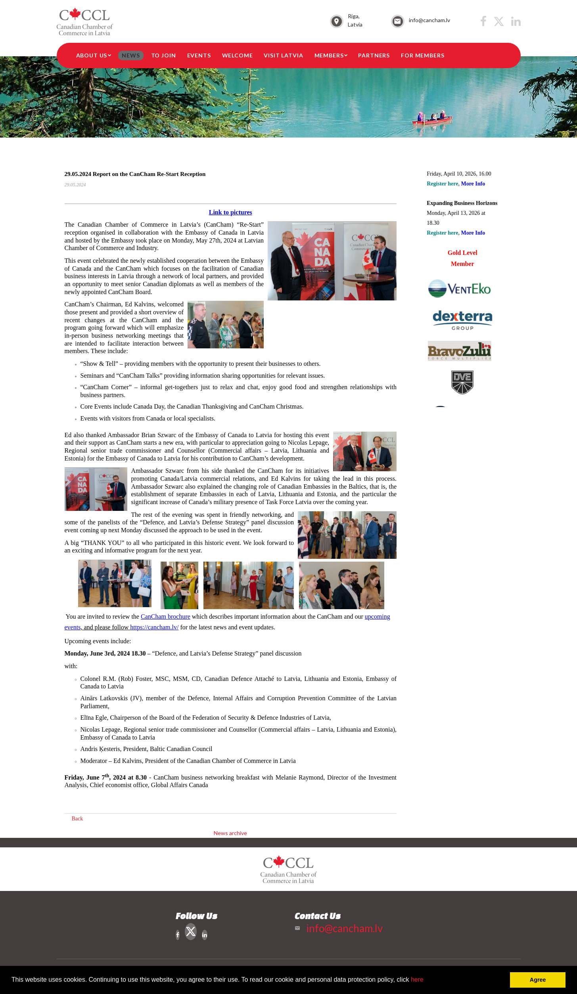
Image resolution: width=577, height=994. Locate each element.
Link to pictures (230, 212)
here (417, 979)
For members (422, 55)
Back (77, 819)
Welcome (237, 55)
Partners (374, 55)
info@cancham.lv (429, 20)
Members (329, 55)
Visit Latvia (283, 55)
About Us (91, 55)
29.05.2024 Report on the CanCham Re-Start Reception (135, 174)
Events (199, 55)
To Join (163, 55)
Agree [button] (538, 980)
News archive (230, 833)
